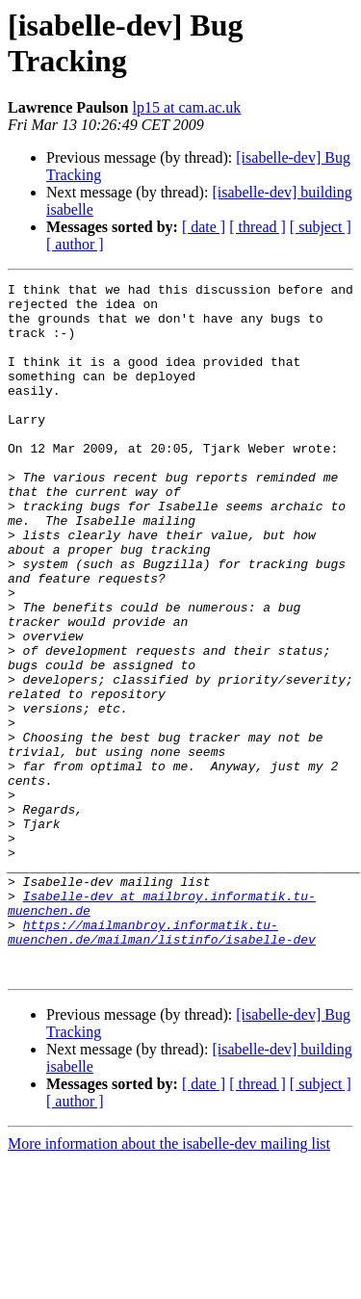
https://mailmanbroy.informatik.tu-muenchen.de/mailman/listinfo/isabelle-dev (162, 1063)
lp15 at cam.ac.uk (186, 107)
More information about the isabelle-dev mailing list (169, 1282)
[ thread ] (257, 227)
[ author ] (75, 244)
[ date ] (203, 227)
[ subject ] (320, 227)
